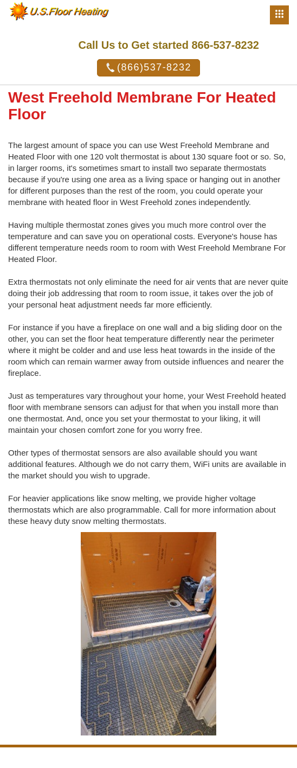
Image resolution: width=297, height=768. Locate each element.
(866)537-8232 (148, 68)
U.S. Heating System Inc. (198, 758)
